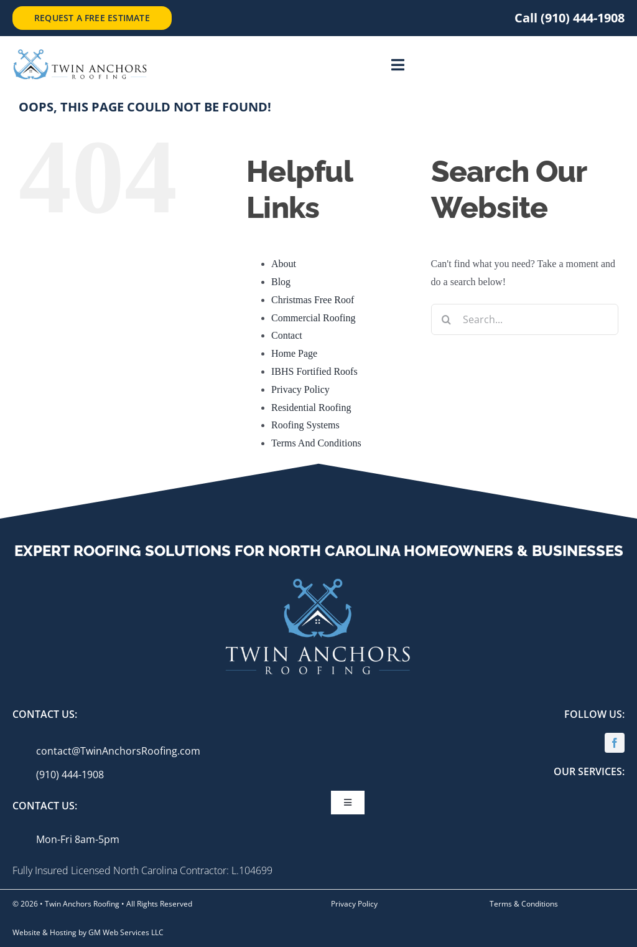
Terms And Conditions (316, 443)
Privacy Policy (300, 389)
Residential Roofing (311, 407)
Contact (286, 335)
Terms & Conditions (524, 903)
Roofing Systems (305, 425)
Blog (281, 281)
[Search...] (524, 319)
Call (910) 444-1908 (569, 17)
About (283, 263)
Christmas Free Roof (312, 299)
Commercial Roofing (313, 318)
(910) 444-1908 (70, 774)
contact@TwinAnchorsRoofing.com (118, 751)
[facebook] (615, 743)
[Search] (446, 319)
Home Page (294, 353)
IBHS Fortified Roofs (314, 371)
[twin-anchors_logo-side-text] (79, 53)
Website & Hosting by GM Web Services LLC (88, 932)
